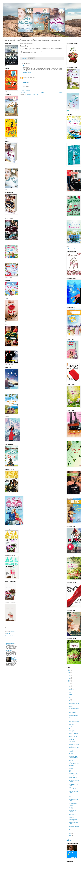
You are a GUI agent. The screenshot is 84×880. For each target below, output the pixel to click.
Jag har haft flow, (72, 808)
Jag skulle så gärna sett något (74, 703)
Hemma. (70, 796)
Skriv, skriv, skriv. (72, 766)
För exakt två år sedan (73, 819)
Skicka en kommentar (26, 90)
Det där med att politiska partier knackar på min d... (74, 757)
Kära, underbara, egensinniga (74, 708)
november (71, 691)
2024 (69, 672)
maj (69, 700)
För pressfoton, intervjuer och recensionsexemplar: (10, 637)
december (71, 689)
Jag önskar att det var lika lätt (74, 763)
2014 (69, 688)
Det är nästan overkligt (73, 736)
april (69, 832)
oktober (70, 692)
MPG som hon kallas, (72, 798)
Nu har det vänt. (71, 705)
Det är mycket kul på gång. (73, 715)
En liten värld (71, 787)
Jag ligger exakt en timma (73, 770)
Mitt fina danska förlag (72, 712)
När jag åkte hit (71, 817)
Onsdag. (70, 771)
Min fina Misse (71, 730)
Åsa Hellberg (25, 82)
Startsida (42, 92)
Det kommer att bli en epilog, (74, 734)
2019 (69, 680)
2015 (69, 686)
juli (69, 697)
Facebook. (8, 633)
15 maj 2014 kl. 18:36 (27, 72)
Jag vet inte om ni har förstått (74, 747)
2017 (69, 683)
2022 (69, 675)
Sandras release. (72, 731)
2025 (69, 670)
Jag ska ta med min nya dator (74, 721)
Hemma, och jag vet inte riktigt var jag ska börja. (73, 774)
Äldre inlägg (61, 92)
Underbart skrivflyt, (72, 775)
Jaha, (69, 728)
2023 (69, 673)
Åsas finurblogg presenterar (73, 778)
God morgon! (71, 783)
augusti (70, 695)
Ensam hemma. (71, 751)
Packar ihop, (71, 768)
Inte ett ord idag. (71, 739)
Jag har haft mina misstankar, (74, 744)
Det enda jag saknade (72, 814)
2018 (69, 681)
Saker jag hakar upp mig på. (74, 738)
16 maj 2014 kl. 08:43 (27, 87)
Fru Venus (25, 65)
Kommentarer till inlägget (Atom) (32, 94)
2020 (69, 678)
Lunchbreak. (71, 753)
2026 (69, 669)
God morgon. (71, 719)
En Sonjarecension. (72, 742)
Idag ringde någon (9, 650)
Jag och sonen (71, 724)
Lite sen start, (71, 760)
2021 (69, 677)
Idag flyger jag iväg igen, (73, 777)
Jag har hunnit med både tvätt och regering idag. (74, 718)
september (71, 694)
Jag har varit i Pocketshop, (73, 733)
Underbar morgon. (72, 754)
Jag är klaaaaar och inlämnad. (72, 811)
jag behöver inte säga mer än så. (73, 248)
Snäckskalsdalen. (26, 75)
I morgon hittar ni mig (72, 741)
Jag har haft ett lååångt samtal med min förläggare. (73, 804)
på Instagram (12, 631)
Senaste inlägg (23, 92)
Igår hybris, (71, 706)
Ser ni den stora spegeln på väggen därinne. (14, 658)
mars (70, 833)
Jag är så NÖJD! (72, 765)
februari (70, 835)
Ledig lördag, (71, 762)
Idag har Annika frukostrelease (72, 794)
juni (69, 699)
